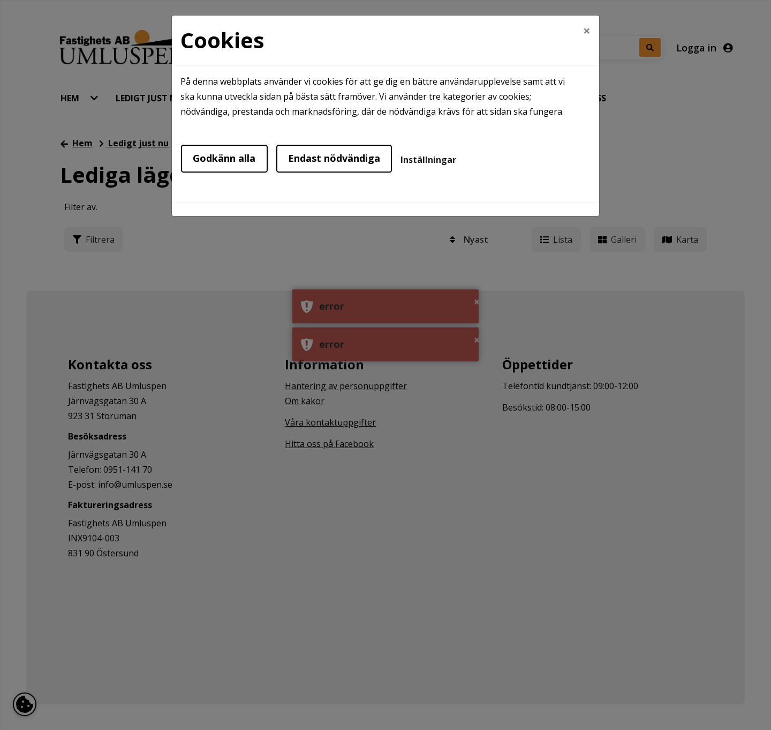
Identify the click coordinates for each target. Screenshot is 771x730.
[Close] (587, 31)
